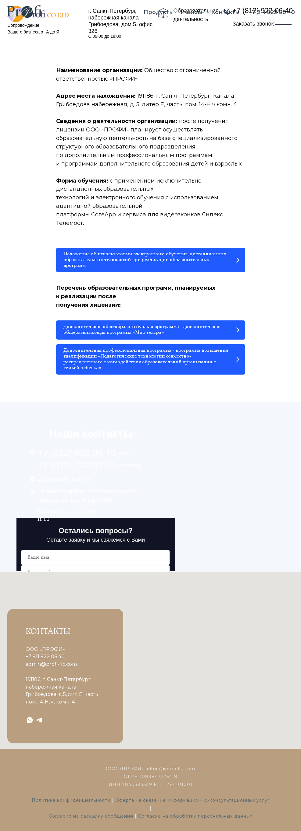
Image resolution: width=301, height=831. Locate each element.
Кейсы (192, 12)
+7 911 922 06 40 (272, 12)
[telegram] (39, 720)
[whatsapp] (30, 720)
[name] (95, 557)
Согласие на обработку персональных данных (195, 816)
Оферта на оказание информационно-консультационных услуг (192, 800)
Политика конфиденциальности (71, 800)
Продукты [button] (159, 12)
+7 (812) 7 (59, 465)
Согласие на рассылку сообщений (91, 816)
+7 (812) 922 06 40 (76, 453)
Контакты (225, 12)
